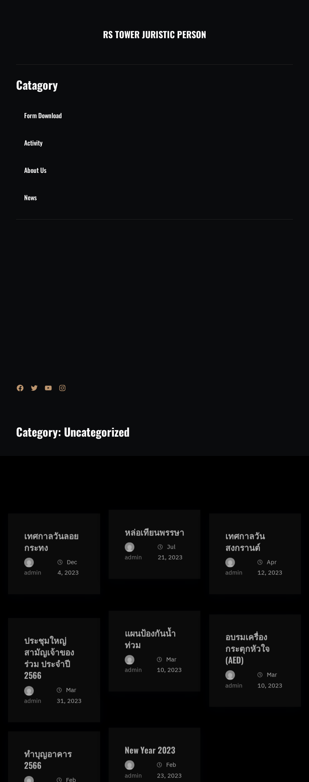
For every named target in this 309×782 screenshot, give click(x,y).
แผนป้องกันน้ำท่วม (150, 681)
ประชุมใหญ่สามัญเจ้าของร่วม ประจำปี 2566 (49, 712)
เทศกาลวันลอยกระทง (51, 583)
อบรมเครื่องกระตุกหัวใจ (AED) (247, 696)
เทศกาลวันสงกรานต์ (245, 583)
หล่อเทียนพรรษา (154, 568)
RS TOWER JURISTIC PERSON (154, 34)
